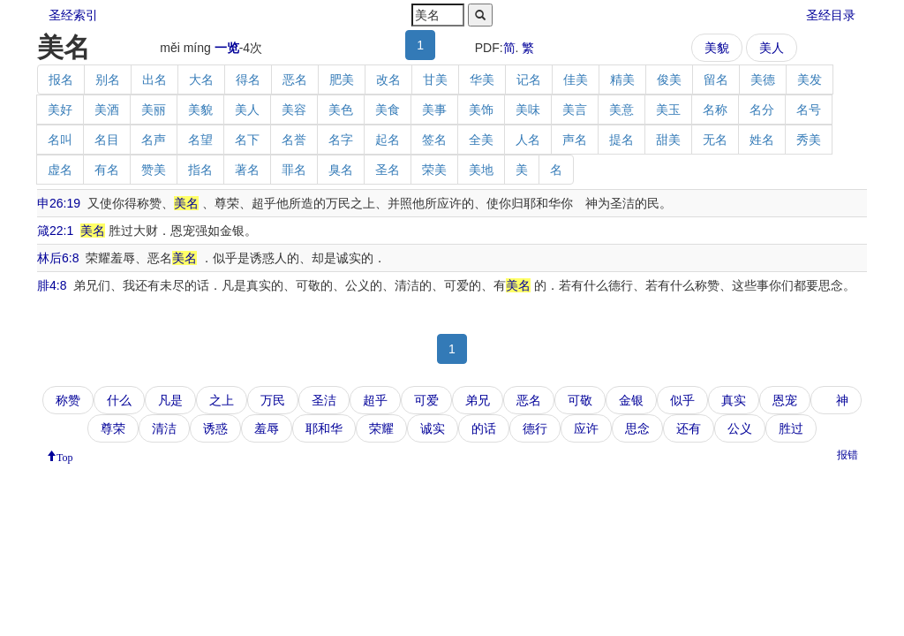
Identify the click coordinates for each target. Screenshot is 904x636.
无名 (715, 139)
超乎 (375, 400)
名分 (762, 109)
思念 (637, 428)
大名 (201, 79)
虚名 (60, 170)
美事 (434, 109)
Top (64, 456)
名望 (200, 139)
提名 (621, 139)
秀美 (808, 139)
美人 (771, 48)
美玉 (668, 109)
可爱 (426, 400)
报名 (61, 79)
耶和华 (324, 428)
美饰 (481, 109)
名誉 (294, 139)
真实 (733, 400)
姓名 (762, 139)
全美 (481, 139)
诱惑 (215, 428)
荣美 (434, 170)
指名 (200, 170)
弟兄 (477, 400)
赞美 (153, 170)
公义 (739, 428)
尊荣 (113, 428)
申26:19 (58, 203)
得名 (248, 79)
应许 (586, 428)
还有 (688, 428)
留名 (716, 79)
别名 (107, 79)
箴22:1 (55, 230)
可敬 (580, 400)
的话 (483, 428)
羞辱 (266, 428)
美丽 (153, 109)
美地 (481, 170)
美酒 (106, 109)
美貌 (716, 48)
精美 (622, 79)
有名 (106, 170)
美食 (387, 109)
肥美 (341, 79)
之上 (221, 400)
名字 (340, 139)
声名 (574, 139)
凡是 (170, 400)
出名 (154, 79)
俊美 (669, 79)
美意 (621, 109)
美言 (574, 109)
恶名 (294, 79)
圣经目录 (830, 15)
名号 (808, 109)
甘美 (435, 79)
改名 (388, 79)
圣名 (387, 170)
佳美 (575, 79)
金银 (631, 400)
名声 (153, 139)
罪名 (294, 170)
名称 (715, 109)
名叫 (60, 139)
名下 (247, 139)
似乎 (682, 400)
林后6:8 (58, 258)
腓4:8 (51, 285)
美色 (340, 109)
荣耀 (381, 428)
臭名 (340, 170)
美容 (294, 109)
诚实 (432, 428)
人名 (528, 139)
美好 (60, 109)
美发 (809, 79)
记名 (528, 79)
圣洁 (324, 400)
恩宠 (784, 400)
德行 (535, 428)
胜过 (791, 428)
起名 (387, 139)
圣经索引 (73, 15)
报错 (847, 455)
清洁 (164, 428)
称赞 (68, 400)
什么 (119, 400)
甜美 (668, 139)
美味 (528, 109)
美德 (762, 79)
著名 (247, 170)
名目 (106, 139)
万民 (272, 400)
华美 (482, 79)
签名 (434, 139)
